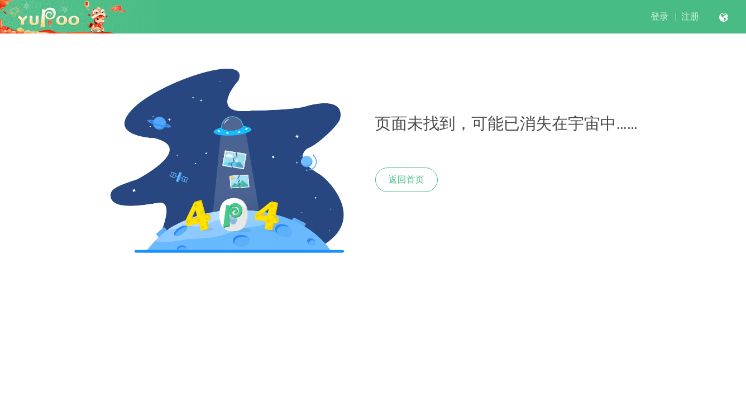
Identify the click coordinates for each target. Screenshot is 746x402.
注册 (690, 16)
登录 (659, 16)
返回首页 (406, 179)
